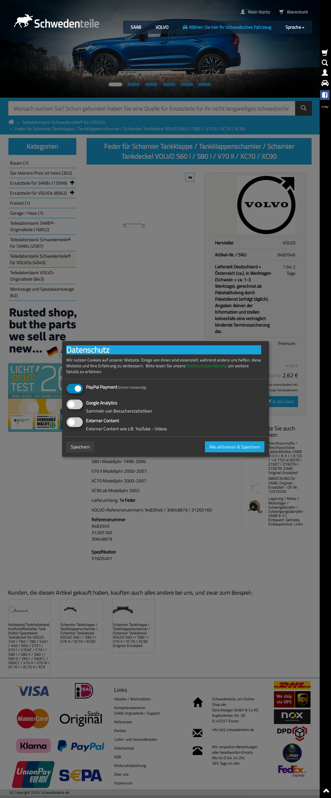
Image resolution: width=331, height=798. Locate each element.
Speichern (80, 446)
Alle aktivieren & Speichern (234, 446)
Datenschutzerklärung (207, 366)
